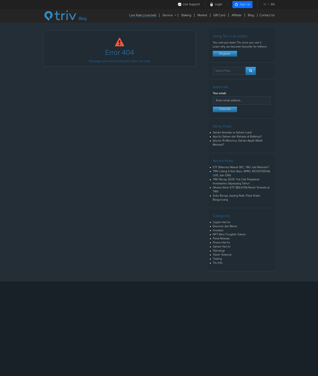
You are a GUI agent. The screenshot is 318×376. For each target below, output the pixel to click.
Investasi (218, 230)
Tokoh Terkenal (222, 254)
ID (265, 4)
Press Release (221, 238)
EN (273, 4)
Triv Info (217, 262)
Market (202, 15)
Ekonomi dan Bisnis (225, 226)
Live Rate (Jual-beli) (142, 15)
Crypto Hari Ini (221, 222)
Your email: (219, 93)
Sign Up (242, 4)
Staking (186, 15)
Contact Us (267, 15)
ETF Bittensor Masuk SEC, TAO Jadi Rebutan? (241, 167)
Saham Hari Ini (221, 246)
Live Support (191, 4)
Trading (217, 258)
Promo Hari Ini (221, 242)
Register (225, 53)
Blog (251, 15)
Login (218, 4)
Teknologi (219, 250)
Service (167, 15)
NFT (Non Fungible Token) (229, 234)
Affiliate (237, 15)
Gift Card (219, 15)
